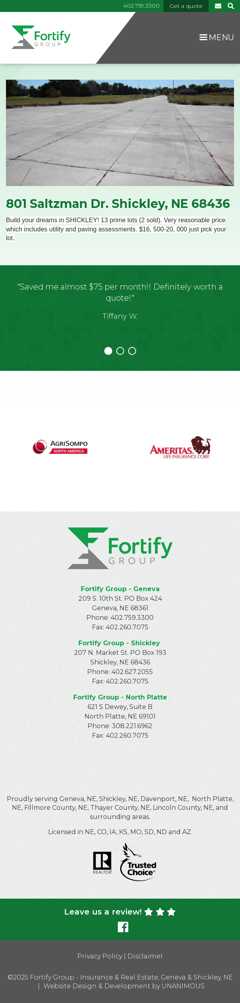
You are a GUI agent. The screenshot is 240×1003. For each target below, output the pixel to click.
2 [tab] (120, 351)
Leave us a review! (120, 912)
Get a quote (186, 6)
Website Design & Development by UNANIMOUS (124, 986)
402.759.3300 (141, 5)
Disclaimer (145, 956)
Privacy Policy (99, 956)
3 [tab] (132, 351)
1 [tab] (108, 351)
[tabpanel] (120, 307)
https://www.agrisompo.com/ (60, 441)
